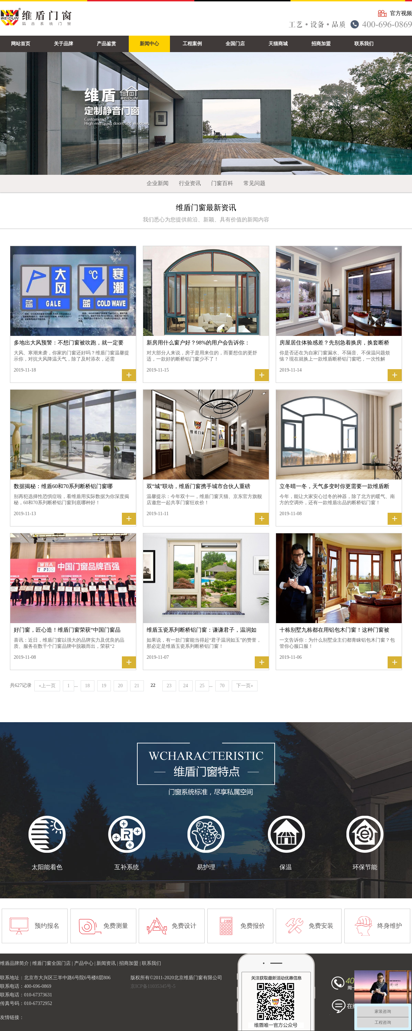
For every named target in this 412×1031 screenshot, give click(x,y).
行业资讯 (190, 183)
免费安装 (321, 925)
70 (222, 685)
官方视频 (401, 13)
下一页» (244, 685)
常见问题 (254, 183)
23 (169, 685)
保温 (285, 867)
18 (87, 685)
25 (202, 685)
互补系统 (126, 867)
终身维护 (389, 925)
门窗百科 (222, 183)
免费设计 (184, 925)
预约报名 (47, 925)
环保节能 (365, 867)
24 (185, 685)
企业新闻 (158, 183)
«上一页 (47, 685)
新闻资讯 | (107, 963)
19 (104, 685)
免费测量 (115, 925)
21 (137, 685)
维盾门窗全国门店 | (53, 963)
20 (120, 685)
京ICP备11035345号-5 (152, 986)
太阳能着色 (47, 867)
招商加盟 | (130, 963)
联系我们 (151, 963)
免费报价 (252, 925)
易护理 (206, 867)
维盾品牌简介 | (16, 963)
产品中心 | (85, 963)
